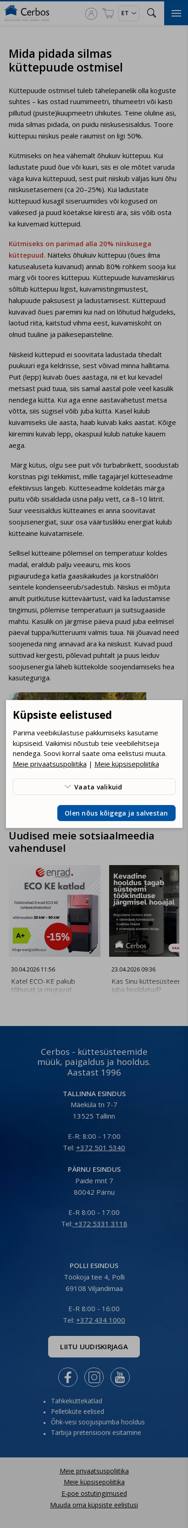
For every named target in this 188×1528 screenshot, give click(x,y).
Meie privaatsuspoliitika (50, 763)
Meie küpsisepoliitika (126, 763)
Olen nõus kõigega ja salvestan (116, 813)
